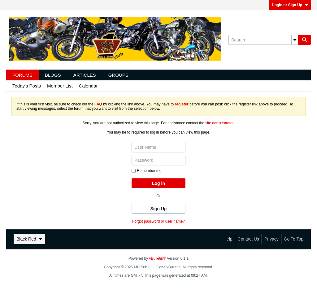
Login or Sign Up (290, 5)
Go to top (293, 239)
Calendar (88, 85)
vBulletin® (157, 258)
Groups (118, 75)
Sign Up (158, 208)
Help (228, 239)
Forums (22, 75)
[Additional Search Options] (294, 40)
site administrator (219, 123)
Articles (84, 75)
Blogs (53, 75)
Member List (60, 85)
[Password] (158, 160)
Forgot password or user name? (158, 221)
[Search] (263, 40)
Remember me (146, 170)
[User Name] (158, 147)
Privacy (271, 239)
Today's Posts (26, 85)
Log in (158, 183)
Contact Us (248, 239)
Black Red (29, 239)
